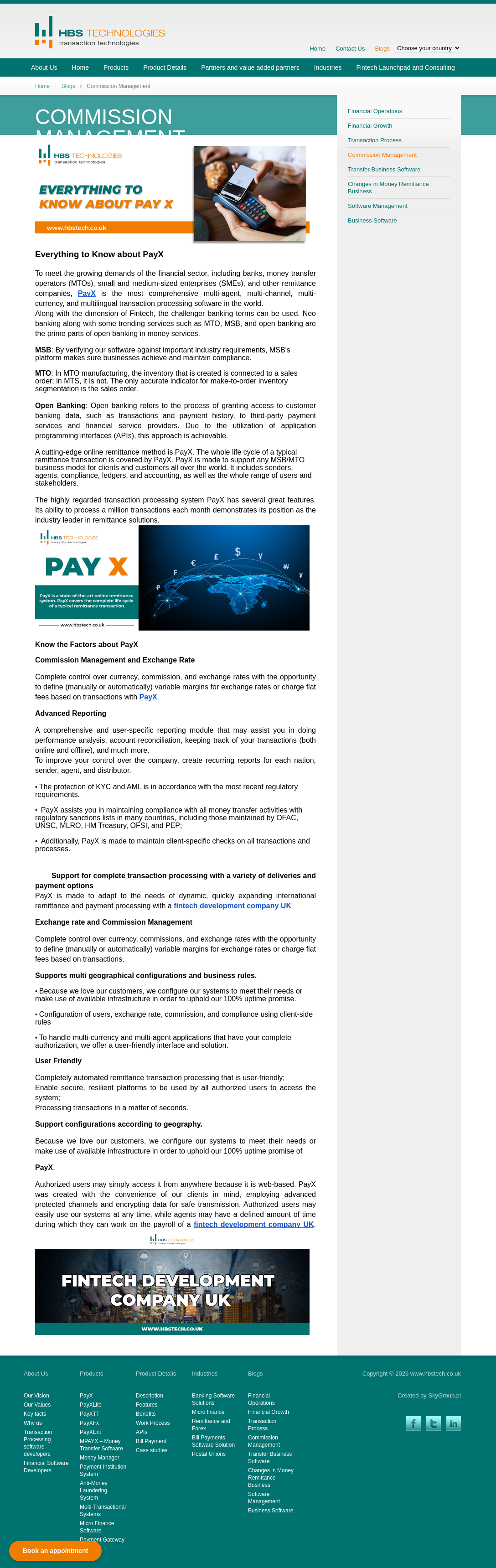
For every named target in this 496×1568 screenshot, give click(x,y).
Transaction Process (375, 140)
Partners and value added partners (250, 67)
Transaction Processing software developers (38, 1443)
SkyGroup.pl (444, 1395)
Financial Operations (375, 111)
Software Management (378, 205)
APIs (141, 1432)
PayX (86, 1395)
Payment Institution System (103, 1470)
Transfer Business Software (384, 169)
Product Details (164, 67)
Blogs (382, 48)
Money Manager (99, 1457)
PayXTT (89, 1414)
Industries (328, 67)
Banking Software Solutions (213, 1399)
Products (116, 67)
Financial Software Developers (46, 1467)
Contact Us (350, 48)
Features (146, 1405)
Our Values (37, 1405)
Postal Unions (209, 1454)
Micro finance (208, 1412)
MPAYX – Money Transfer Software (101, 1445)
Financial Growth (370, 125)
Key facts (35, 1414)
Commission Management (382, 154)
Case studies (151, 1450)
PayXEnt (90, 1432)
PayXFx (89, 1423)
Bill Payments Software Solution (213, 1441)
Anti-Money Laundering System (94, 1490)
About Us (44, 67)
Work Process (153, 1423)
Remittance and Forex (211, 1425)
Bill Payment (151, 1441)
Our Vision (36, 1395)
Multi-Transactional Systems (103, 1510)
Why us (33, 1423)
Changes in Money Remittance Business (388, 188)
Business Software (372, 220)
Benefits (145, 1414)
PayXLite (91, 1405)
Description (149, 1395)
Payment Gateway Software (102, 1543)
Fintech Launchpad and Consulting (405, 67)
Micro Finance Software (97, 1527)
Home (318, 48)
